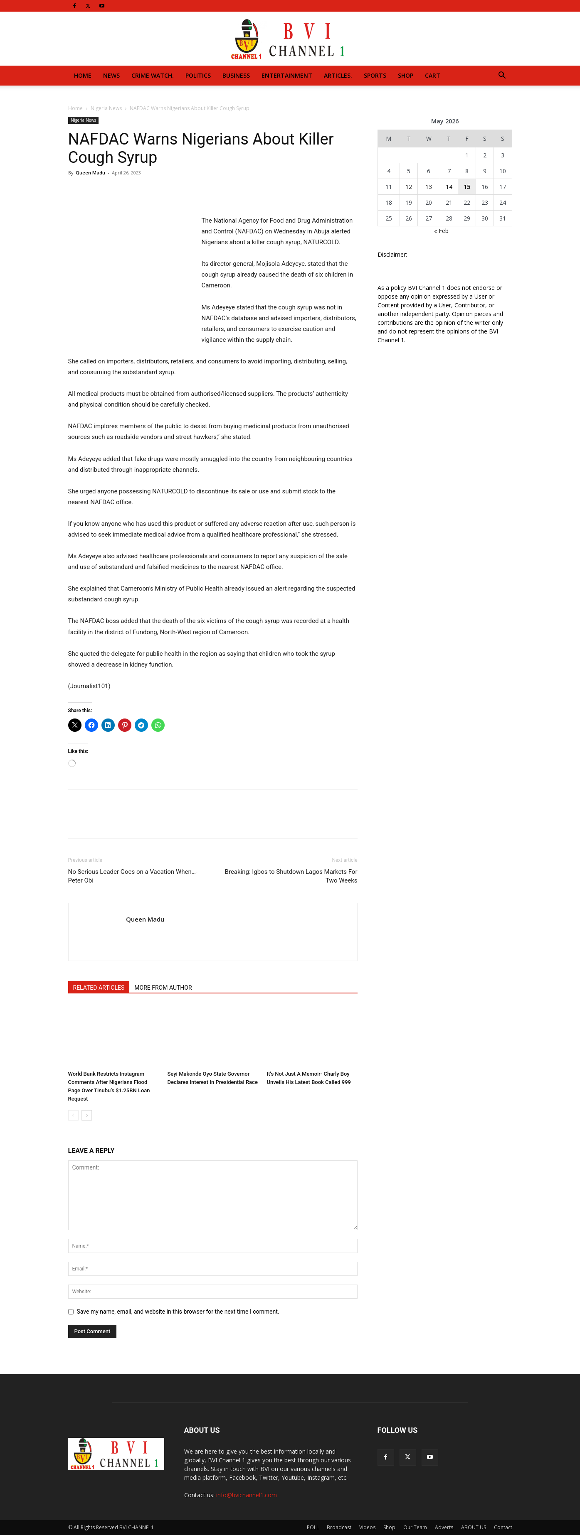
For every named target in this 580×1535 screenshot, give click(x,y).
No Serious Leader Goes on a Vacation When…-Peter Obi (132, 876)
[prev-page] (73, 1115)
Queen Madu (90, 172)
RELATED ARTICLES (99, 987)
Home (82, 75)
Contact (503, 1527)
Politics (198, 75)
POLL (313, 1527)
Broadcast (339, 1527)
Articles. (338, 75)
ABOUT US (473, 1527)
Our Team (415, 1527)
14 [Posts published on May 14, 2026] (449, 187)
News (111, 75)
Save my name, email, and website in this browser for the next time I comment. (178, 1311)
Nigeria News (106, 108)
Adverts (444, 1527)
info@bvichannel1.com (246, 1495)
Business (236, 75)
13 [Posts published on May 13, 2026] (428, 187)
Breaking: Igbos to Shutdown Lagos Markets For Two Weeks (291, 876)
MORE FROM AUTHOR (163, 987)
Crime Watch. (152, 75)
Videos (367, 1527)
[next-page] (86, 1115)
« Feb (441, 231)
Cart (432, 75)
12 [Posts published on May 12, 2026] (408, 187)
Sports (375, 75)
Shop (405, 75)
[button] (502, 76)
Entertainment (287, 75)
